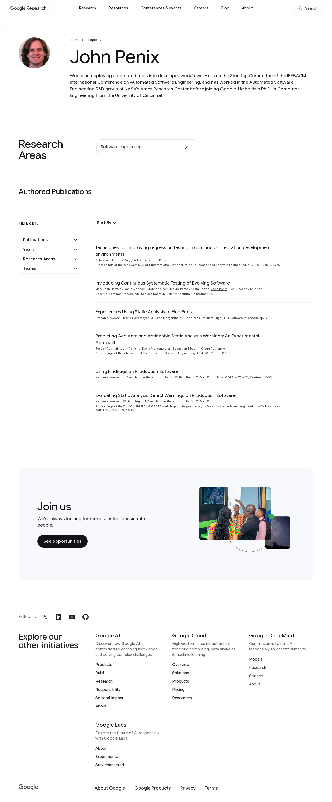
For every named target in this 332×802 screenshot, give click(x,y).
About (247, 8)
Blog (225, 8)
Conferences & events (161, 8)
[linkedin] (58, 617)
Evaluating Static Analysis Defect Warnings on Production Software (165, 395)
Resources (118, 8)
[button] (107, 223)
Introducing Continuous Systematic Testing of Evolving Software (162, 283)
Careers (201, 8)
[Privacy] (188, 788)
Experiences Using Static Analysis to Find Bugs (143, 312)
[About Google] (110, 788)
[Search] (308, 8)
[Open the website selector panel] (51, 8)
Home (75, 40)
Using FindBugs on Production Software (136, 371)
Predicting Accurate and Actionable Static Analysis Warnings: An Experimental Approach (177, 339)
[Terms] (211, 788)
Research (87, 8)
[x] (45, 617)
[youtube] (72, 617)
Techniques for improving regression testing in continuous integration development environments (183, 251)
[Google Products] (152, 788)
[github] (85, 617)
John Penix (159, 260)
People (91, 40)
